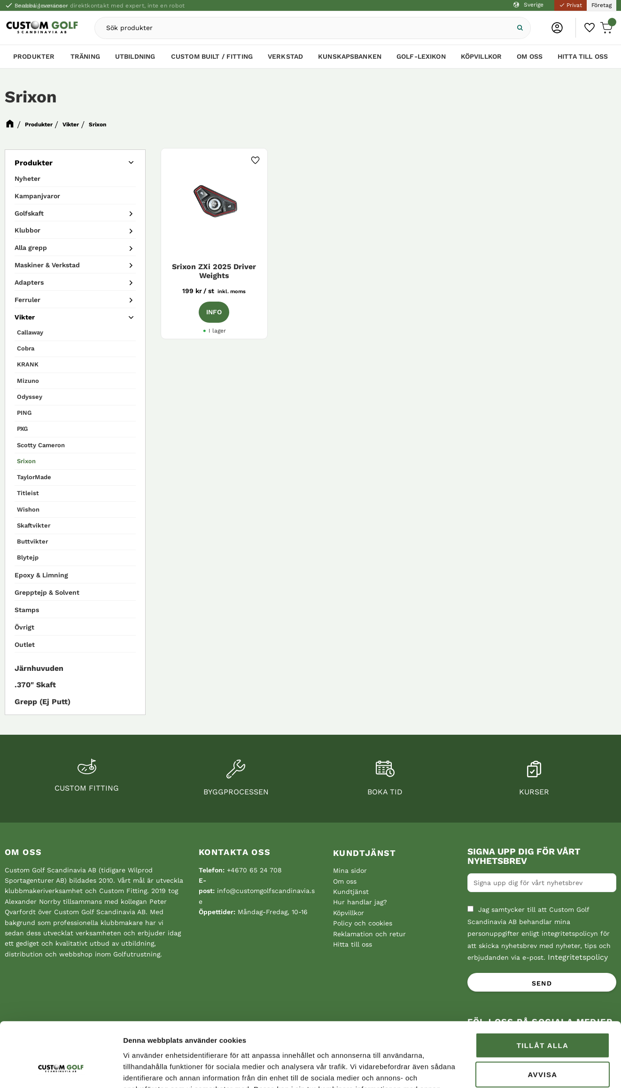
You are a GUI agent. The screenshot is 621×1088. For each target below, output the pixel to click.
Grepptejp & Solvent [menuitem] (47, 592)
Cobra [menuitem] (25, 348)
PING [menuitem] (24, 412)
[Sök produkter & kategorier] (302, 28)
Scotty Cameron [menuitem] (41, 445)
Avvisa (542, 1018)
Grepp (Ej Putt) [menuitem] (42, 701)
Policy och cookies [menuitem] (362, 923)
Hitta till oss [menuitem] (583, 56)
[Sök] (519, 28)
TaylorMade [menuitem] (34, 477)
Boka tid (385, 791)
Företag (601, 5)
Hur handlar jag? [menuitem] (360, 902)
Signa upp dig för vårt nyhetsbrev (523, 856)
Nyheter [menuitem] (27, 178)
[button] (589, 28)
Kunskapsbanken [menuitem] (349, 56)
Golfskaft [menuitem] (29, 213)
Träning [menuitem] (85, 56)
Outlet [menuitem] (25, 644)
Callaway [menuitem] (30, 332)
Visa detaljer (143, 1069)
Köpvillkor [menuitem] (481, 56)
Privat (570, 5)
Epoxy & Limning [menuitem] (41, 575)
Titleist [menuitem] (28, 493)
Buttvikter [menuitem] (32, 541)
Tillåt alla (543, 989)
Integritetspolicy (578, 957)
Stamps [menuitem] (27, 610)
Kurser (534, 791)
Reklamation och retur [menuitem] (369, 934)
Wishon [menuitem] (28, 509)
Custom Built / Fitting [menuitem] (212, 56)
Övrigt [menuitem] (24, 627)
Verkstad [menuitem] (285, 56)
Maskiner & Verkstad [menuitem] (47, 265)
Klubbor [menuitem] (27, 230)
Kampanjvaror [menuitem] (37, 196)
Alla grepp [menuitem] (31, 247)
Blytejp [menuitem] (28, 557)
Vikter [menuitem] (25, 317)
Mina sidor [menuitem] (350, 870)
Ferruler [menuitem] (27, 299)
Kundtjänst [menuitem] (364, 853)
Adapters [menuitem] (29, 282)
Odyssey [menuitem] (29, 396)
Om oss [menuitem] (530, 56)
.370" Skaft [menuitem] (35, 684)
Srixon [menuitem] (26, 461)
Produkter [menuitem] (33, 56)
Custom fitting (86, 788)
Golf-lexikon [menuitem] (421, 56)
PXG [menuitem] (22, 428)
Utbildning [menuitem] (135, 56)
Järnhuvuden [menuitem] (39, 668)
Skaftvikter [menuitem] (33, 525)
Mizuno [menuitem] (28, 380)
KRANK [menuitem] (28, 364)
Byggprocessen (236, 791)
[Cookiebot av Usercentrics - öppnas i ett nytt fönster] (61, 1070)
